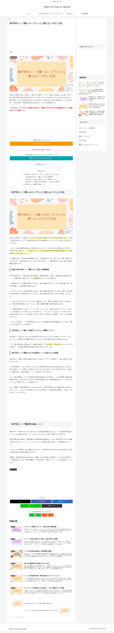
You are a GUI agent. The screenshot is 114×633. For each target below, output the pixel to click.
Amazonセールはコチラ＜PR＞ (41, 144)
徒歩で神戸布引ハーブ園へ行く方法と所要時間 (39, 177)
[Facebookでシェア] (41, 502)
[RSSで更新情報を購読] (43, 515)
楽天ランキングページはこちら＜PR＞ (41, 158)
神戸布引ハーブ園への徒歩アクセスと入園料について (41, 179)
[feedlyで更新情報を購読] (39, 515)
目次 (39, 171)
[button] (52, 506)
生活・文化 (13, 470)
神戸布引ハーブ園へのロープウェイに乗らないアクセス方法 (42, 174)
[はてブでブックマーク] (62, 502)
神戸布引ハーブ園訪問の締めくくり (35, 185)
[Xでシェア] (20, 502)
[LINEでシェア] (31, 506)
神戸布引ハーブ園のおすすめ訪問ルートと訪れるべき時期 (42, 182)
